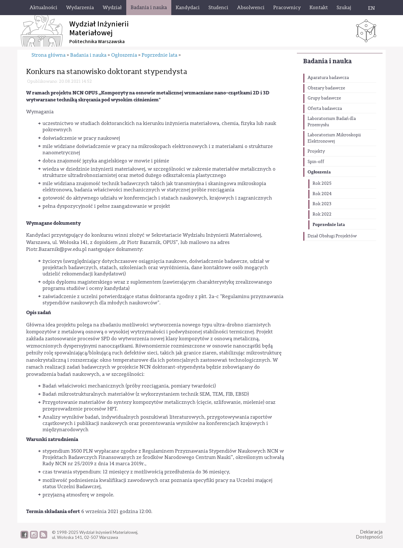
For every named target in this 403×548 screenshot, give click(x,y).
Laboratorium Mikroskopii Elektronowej (334, 138)
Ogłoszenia (319, 172)
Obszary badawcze (326, 88)
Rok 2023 (322, 204)
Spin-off (316, 162)
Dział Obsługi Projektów (332, 236)
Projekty (316, 151)
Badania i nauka (327, 61)
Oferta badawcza (325, 108)
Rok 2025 (322, 183)
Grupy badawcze (324, 98)
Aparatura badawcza (328, 78)
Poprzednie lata (329, 225)
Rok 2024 (322, 194)
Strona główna (48, 55)
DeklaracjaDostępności (369, 534)
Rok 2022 (322, 214)
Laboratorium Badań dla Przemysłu (332, 122)
